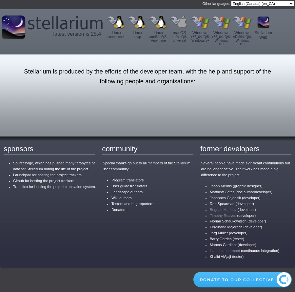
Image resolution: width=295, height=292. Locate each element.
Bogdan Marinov (223, 210)
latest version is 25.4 (77, 34)
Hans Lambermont (225, 251)
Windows (200, 36)
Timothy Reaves (223, 216)
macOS (179, 36)
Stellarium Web (263, 35)
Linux (116, 35)
